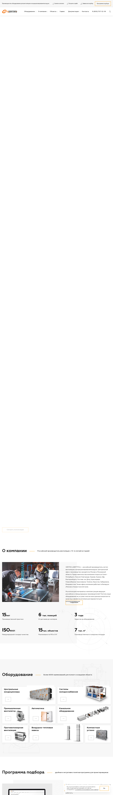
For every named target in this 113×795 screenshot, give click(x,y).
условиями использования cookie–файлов (86, 789)
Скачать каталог (58, 3)
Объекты (53, 11)
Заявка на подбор (86, 4)
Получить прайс (72, 3)
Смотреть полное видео (15, 789)
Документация (73, 11)
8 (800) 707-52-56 (99, 11)
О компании (42, 11)
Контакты (85, 11)
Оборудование (29, 11)
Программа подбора (103, 3)
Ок (104, 788)
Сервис (62, 11)
